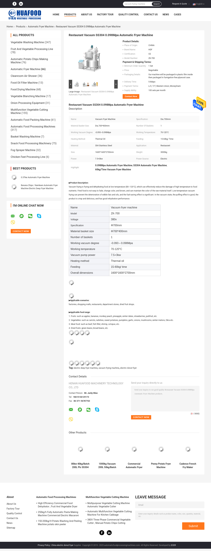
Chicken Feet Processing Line (28, 156)
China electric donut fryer (62, 545)
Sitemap (11, 527)
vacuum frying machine (109, 368)
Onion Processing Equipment (28, 103)
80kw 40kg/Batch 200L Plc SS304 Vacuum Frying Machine (80, 465)
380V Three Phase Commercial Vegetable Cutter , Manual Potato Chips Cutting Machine (109, 521)
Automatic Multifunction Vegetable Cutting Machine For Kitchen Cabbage (109, 513)
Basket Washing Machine (25, 136)
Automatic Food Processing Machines (33, 126)
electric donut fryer (128, 368)
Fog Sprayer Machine (23, 150)
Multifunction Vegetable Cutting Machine (107, 497)
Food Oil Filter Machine (24, 82)
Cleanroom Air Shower (24, 75)
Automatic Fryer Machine (41, 26)
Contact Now (131, 96)
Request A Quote (179, 4)
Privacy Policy (44, 545)
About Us (86, 14)
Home (56, 14)
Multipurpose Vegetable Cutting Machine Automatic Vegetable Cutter (108, 505)
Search (156, 4)
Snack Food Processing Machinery (31, 143)
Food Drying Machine (23, 89)
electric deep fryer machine (86, 368)
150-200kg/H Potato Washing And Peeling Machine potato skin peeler (60, 523)
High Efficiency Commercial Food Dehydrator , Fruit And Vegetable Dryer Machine (57, 505)
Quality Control (128, 14)
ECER (173, 545)
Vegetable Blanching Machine (28, 96)
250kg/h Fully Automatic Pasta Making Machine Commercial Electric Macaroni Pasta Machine (58, 514)
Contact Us (151, 14)
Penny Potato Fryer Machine (161, 465)
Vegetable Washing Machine (27, 42)
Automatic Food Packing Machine (30, 119)
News (166, 14)
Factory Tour (105, 14)
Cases (177, 14)
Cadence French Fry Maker (188, 465)
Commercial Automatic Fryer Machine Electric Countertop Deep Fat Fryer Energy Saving (134, 465)
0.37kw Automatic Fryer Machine (35, 177)
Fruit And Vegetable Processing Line (32, 49)
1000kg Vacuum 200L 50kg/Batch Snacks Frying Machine (107, 465)
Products (70, 14)
